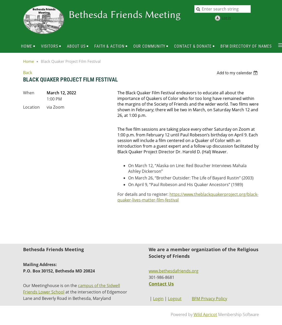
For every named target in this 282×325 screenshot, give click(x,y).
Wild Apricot (205, 314)
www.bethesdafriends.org (173, 271)
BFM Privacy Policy (209, 298)
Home (28, 61)
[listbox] (238, 73)
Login (158, 298)
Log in (226, 17)
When (28, 93)
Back (27, 72)
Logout (175, 298)
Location (31, 107)
